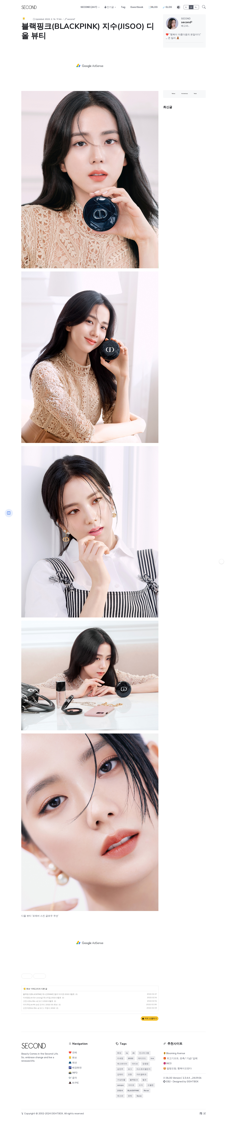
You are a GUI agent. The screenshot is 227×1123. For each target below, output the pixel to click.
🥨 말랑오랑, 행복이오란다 (177, 1068)
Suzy (139, 1096)
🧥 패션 (73, 1062)
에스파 (120, 1096)
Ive (152, 1058)
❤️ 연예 (73, 1052)
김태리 (120, 1074)
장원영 (145, 1064)
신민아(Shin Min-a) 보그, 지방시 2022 (39, 1008)
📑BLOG (153, 7)
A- (186, 7)
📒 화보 (26, 18)
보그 (130, 1069)
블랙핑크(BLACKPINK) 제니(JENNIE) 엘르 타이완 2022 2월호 (49, 994)
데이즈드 (142, 1058)
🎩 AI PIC (74, 1082)
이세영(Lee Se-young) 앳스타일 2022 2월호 (42, 998)
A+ (196, 7)
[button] (203, 7)
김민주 (120, 1069)
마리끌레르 (142, 1074)
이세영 (120, 1058)
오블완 (151, 1085)
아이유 (131, 1085)
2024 (120, 1090)
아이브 (135, 1064)
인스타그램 (144, 1053)
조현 (130, 1074)
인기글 (109, 7)
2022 (130, 1058)
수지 (141, 1085)
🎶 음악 (73, 1077)
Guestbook (136, 7)
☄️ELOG (167, 7)
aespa (120, 1085)
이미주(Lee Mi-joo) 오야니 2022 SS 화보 (40, 1005)
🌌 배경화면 (75, 1067)
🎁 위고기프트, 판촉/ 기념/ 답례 (180, 1058)
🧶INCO (167, 1063)
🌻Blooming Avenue (174, 1053)
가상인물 (121, 1080)
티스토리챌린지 (144, 1069)
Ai (133, 1053)
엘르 (144, 1080)
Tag (123, 7)
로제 (130, 1096)
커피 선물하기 (149, 1018)
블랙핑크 (134, 1080)
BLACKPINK (133, 1090)
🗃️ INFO (73, 1072)
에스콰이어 (122, 1064)
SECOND (89, 7)
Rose (146, 1090)
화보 (119, 1053)
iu (127, 1053)
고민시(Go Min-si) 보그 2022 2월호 (38, 1001)
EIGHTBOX (192, 1081)
